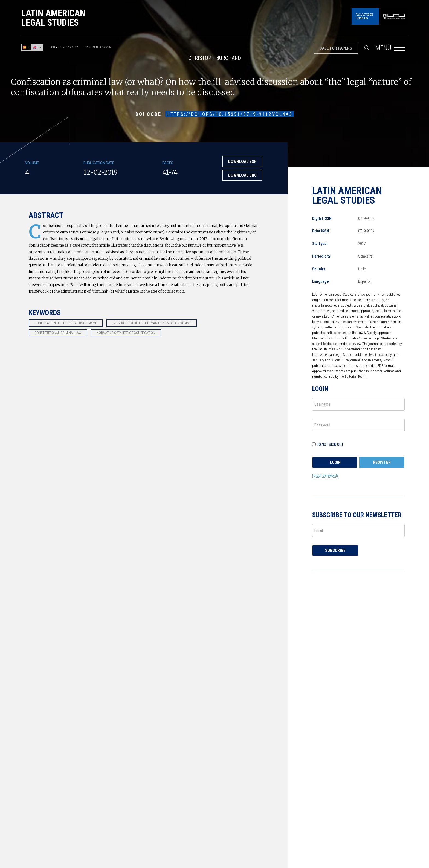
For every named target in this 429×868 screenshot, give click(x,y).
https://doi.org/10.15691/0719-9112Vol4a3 (229, 114)
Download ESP (242, 161)
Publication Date (98, 162)
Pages (167, 162)
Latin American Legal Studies (53, 18)
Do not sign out (327, 444)
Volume (32, 162)
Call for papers (336, 48)
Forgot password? (325, 475)
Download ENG (242, 175)
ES (26, 47)
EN (37, 47)
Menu (391, 51)
